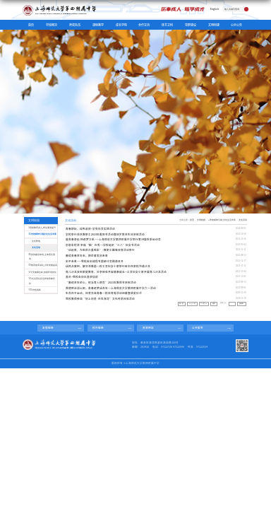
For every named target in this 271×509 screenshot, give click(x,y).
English (214, 9)
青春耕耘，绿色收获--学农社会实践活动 (90, 229)
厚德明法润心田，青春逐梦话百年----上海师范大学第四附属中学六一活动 (111, 288)
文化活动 (243, 220)
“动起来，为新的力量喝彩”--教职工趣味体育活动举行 (100, 250)
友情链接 (48, 328)
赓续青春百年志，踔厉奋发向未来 (87, 256)
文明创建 (213, 24)
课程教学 (98, 24)
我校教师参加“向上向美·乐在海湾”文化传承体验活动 (100, 299)
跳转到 (241, 304)
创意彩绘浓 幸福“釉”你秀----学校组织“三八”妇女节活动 (103, 245)
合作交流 (144, 24)
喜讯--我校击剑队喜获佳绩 (82, 277)
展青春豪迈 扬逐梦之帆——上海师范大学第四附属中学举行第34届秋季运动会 (113, 239)
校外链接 (98, 328)
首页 (31, 24)
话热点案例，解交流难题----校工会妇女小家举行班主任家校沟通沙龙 (108, 266)
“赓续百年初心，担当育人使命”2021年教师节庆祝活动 (101, 282)
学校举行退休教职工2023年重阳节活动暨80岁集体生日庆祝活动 (105, 234)
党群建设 (190, 24)
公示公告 (236, 24)
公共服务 (197, 328)
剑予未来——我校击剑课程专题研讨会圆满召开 (95, 261)
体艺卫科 (167, 24)
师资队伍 (74, 24)
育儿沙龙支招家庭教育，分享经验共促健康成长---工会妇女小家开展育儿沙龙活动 (116, 272)
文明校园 (201, 220)
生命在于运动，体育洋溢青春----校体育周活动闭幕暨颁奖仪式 (104, 293)
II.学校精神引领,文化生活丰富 (222, 220)
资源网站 (148, 328)
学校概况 (51, 24)
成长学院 (121, 24)
